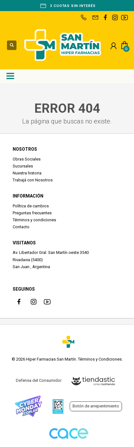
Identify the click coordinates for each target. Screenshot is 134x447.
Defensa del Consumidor (38, 380)
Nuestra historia (27, 173)
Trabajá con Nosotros (33, 180)
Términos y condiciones (34, 219)
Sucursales (23, 166)
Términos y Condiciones (100, 359)
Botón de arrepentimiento (96, 406)
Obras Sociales (27, 159)
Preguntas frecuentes (32, 213)
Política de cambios (31, 206)
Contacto (21, 226)
